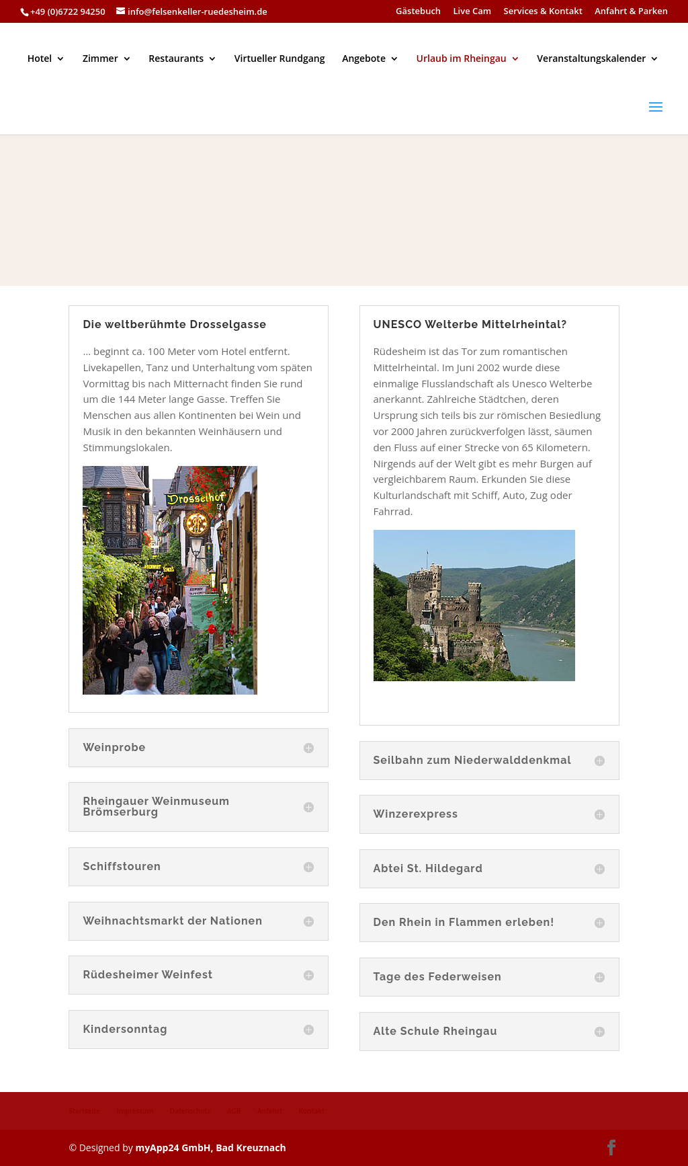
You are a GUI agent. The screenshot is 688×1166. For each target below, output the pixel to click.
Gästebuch (418, 12)
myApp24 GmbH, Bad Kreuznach (210, 1147)
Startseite (84, 1111)
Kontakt (312, 1111)
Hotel (40, 59)
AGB (234, 1111)
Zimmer (100, 59)
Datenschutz (190, 1111)
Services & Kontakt (543, 12)
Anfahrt (269, 1111)
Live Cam (473, 12)
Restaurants (176, 59)
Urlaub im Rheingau (462, 59)
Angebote (364, 59)
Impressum (135, 1111)
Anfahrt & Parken (631, 12)
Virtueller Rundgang (279, 59)
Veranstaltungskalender (591, 59)
